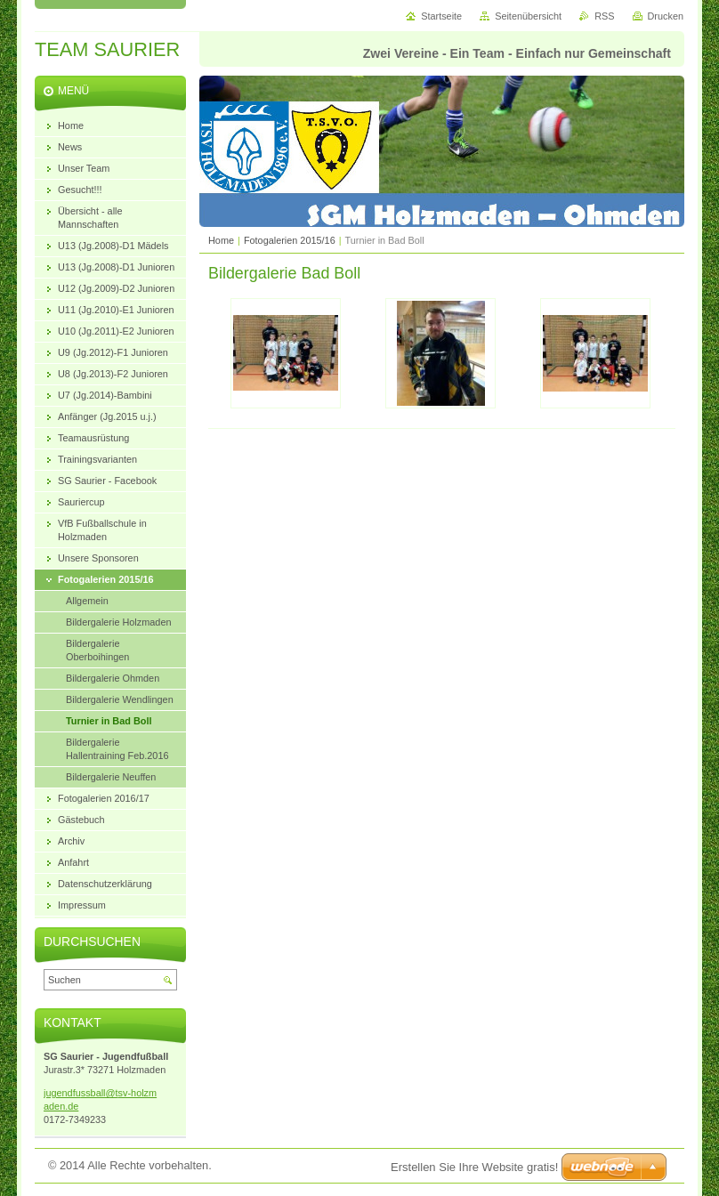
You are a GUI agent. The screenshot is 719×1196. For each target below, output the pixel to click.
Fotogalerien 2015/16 (289, 240)
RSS (604, 16)
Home (221, 240)
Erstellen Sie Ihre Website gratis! (474, 1167)
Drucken (666, 16)
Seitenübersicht (528, 16)
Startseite (441, 16)
